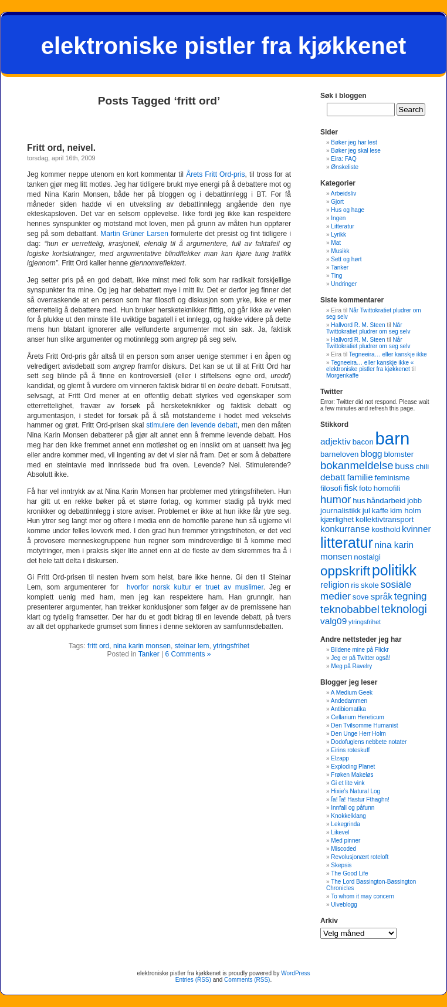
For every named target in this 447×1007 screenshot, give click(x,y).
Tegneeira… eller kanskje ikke (388, 354)
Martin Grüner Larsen (134, 234)
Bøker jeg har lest (354, 142)
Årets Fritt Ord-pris (215, 174)
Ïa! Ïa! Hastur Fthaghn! (360, 799)
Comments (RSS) (247, 979)
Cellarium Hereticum (357, 717)
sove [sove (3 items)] (361, 596)
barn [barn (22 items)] (392, 438)
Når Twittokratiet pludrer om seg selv (368, 328)
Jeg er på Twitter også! (360, 658)
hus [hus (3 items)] (359, 500)
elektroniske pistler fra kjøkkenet (224, 46)
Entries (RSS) (193, 979)
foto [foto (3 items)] (365, 488)
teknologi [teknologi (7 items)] (404, 608)
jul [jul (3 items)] (366, 510)
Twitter (331, 392)
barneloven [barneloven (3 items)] (339, 454)
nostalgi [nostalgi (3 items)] (367, 557)
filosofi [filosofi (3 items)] (331, 488)
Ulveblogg (344, 904)
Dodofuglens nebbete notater (369, 742)
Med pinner (345, 840)
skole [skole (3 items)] (370, 585)
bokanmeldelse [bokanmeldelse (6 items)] (356, 465)
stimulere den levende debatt (191, 425)
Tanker (149, 654)
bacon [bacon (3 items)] (363, 441)
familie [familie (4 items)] (359, 477)
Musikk (340, 251)
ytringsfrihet (231, 646)
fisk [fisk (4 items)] (350, 488)
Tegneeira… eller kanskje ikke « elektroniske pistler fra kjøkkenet (370, 365)
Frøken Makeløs (352, 775)
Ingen (338, 218)
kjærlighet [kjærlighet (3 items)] (337, 519)
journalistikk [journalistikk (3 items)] (340, 510)
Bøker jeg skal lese (355, 150)
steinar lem (192, 646)
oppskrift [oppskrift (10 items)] (345, 571)
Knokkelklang (348, 816)
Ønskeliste (344, 167)
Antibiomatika (348, 709)
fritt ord (98, 646)
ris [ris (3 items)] (355, 585)
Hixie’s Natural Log (355, 791)
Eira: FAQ (343, 159)
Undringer (344, 284)
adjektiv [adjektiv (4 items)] (335, 441)
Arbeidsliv (343, 193)
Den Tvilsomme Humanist (364, 725)
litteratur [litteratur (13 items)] (346, 542)
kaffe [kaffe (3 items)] (380, 510)
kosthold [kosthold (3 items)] (385, 529)
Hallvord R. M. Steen (358, 325)
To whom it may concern (362, 896)
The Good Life (349, 873)
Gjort (337, 201)
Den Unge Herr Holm (358, 733)
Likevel (340, 832)
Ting (336, 275)
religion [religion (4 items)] (334, 585)
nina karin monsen (142, 646)
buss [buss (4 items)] (404, 466)
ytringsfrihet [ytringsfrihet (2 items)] (364, 621)
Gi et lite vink (347, 783)
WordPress (295, 973)
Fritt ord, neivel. (61, 148)
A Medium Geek (351, 692)
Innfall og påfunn (352, 807)
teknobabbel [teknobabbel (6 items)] (350, 609)
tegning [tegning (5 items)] (410, 596)
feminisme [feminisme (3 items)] (391, 477)
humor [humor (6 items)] (335, 499)
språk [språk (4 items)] (381, 596)
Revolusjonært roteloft (359, 857)
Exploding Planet (353, 766)
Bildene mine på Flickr (359, 649)
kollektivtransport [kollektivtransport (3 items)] (384, 519)
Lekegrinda (345, 824)
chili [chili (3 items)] (422, 466)
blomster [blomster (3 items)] (399, 454)
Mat (336, 243)
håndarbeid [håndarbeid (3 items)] (386, 500)
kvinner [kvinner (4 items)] (416, 529)
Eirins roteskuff (350, 750)
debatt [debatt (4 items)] (333, 477)
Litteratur (342, 226)
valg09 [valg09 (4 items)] (333, 621)
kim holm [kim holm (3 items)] (405, 510)
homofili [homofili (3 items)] (387, 488)
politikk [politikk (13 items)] (394, 570)
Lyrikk (338, 234)
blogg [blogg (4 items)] (371, 454)
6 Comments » (188, 654)
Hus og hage (347, 210)
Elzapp (340, 758)
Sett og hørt (346, 259)
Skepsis (341, 865)
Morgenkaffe (342, 375)
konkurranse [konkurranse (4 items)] (345, 529)
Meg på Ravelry (351, 666)
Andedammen (349, 701)
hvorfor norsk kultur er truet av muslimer (195, 587)
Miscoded (343, 849)
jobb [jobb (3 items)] (414, 500)
